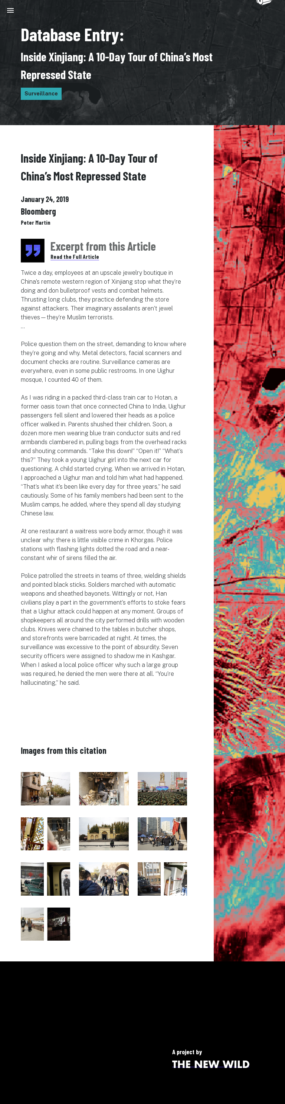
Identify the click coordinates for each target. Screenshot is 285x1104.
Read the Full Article (74, 256)
